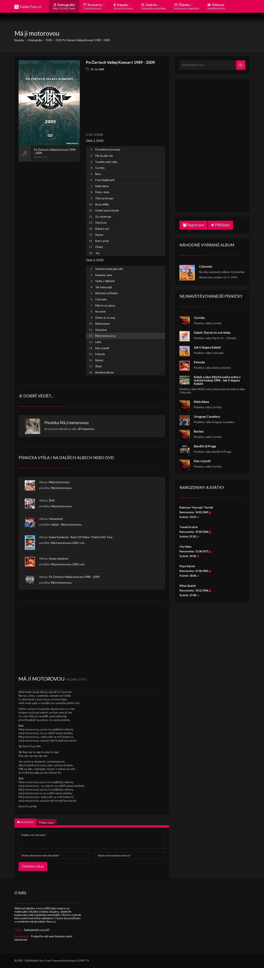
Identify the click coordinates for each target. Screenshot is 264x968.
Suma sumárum (58, 558)
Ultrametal (55, 518)
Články (186, 6)
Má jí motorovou (74, 422)
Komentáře (25, 822)
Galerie (153, 6)
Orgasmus (87, 428)
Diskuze (216, 6)
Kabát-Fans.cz (31, 7)
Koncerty (94, 6)
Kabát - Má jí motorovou (66, 524)
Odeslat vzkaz (33, 866)
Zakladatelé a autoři (36, 930)
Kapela (123, 6)
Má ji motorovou (59, 482)
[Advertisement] (49, 223)
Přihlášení (220, 225)
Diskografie (64, 6)
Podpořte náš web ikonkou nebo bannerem (43, 937)
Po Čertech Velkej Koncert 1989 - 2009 (74, 576)
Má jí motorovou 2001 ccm (68, 543)
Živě (51, 500)
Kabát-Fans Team (41, 960)
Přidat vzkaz (46, 822)
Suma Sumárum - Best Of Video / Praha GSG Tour (81, 537)
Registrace (193, 225)
